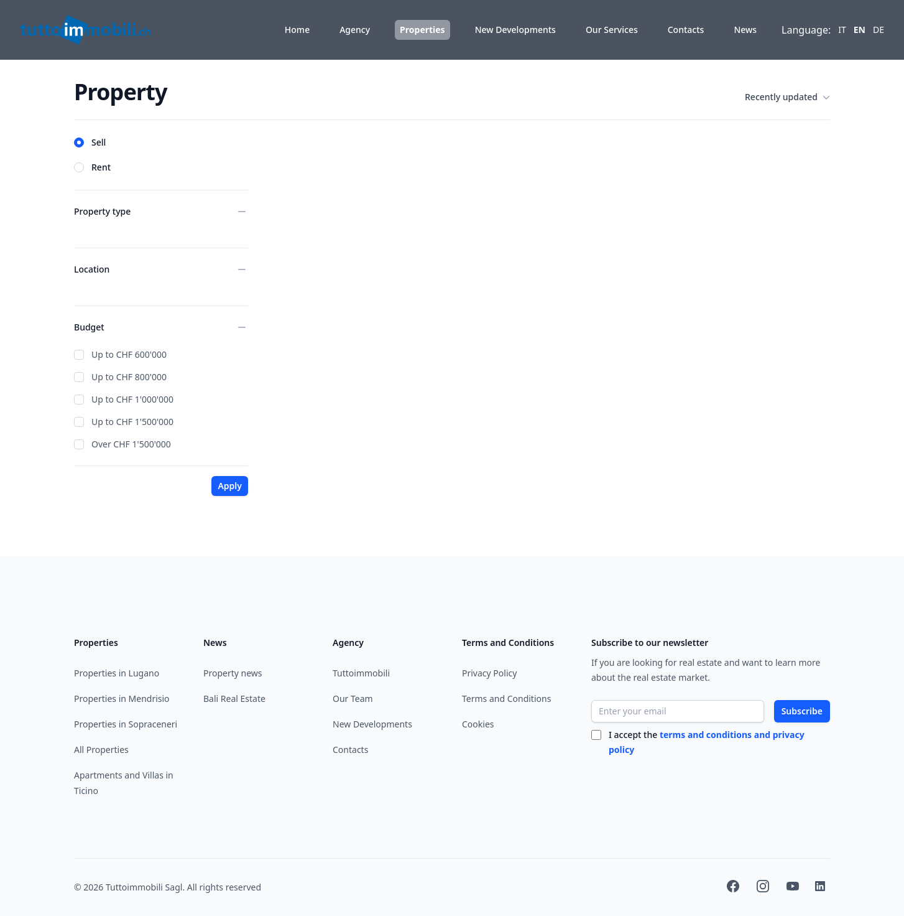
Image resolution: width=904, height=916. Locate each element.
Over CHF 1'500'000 (131, 444)
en (859, 29)
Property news (232, 673)
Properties (422, 29)
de (878, 29)
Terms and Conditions (506, 698)
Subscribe (802, 711)
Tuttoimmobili (361, 673)
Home (297, 29)
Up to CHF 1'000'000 (132, 399)
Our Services (612, 29)
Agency (354, 29)
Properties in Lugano (116, 673)
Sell (98, 142)
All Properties (101, 749)
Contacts (686, 29)
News (745, 29)
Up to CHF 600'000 (129, 354)
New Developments (515, 29)
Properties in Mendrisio (122, 698)
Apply (230, 486)
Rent (101, 167)
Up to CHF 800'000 (129, 377)
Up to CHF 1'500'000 (132, 422)
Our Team (353, 698)
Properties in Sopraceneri (125, 724)
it (842, 29)
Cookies (478, 724)
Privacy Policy (489, 673)
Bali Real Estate (234, 698)
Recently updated (787, 97)
